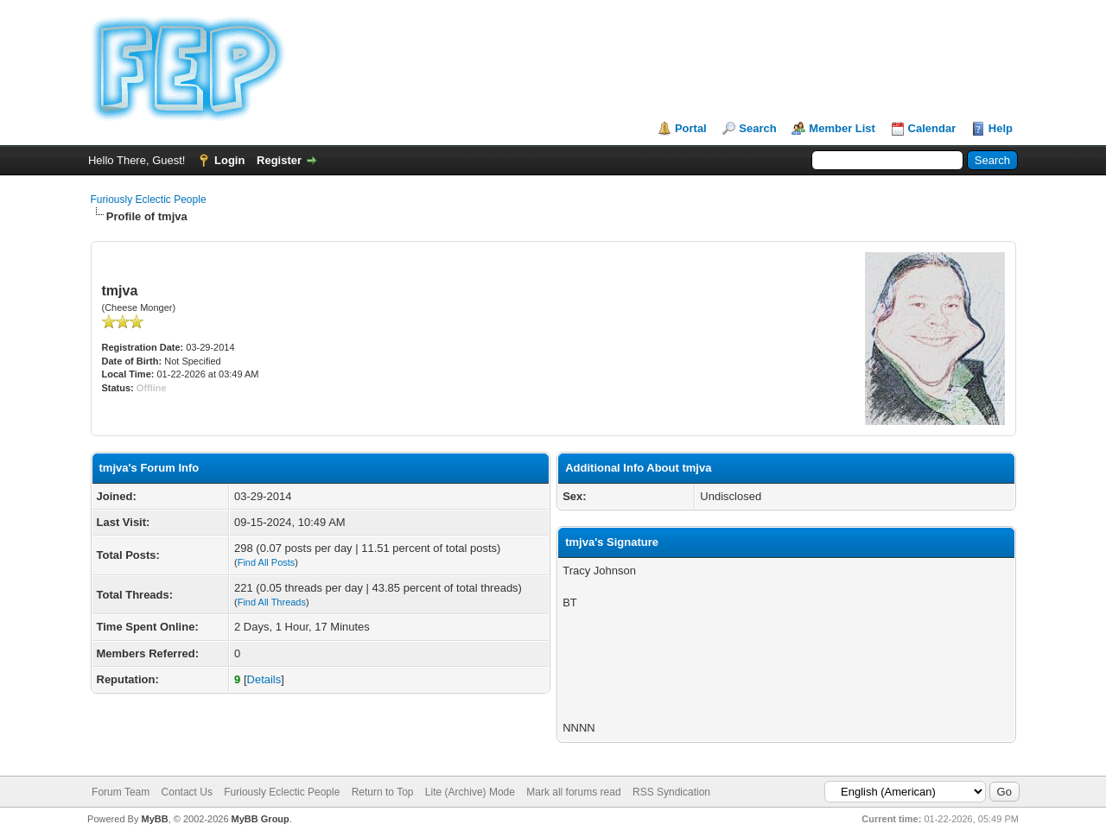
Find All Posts (267, 562)
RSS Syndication (671, 792)
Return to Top (383, 792)
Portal (691, 128)
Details (264, 679)
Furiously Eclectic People (149, 199)
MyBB (154, 819)
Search (757, 128)
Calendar (932, 128)
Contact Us (187, 792)
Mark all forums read (573, 792)
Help (1000, 128)
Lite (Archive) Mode (470, 792)
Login (229, 160)
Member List (842, 128)
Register (279, 160)
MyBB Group (260, 819)
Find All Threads (272, 602)
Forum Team (120, 792)
